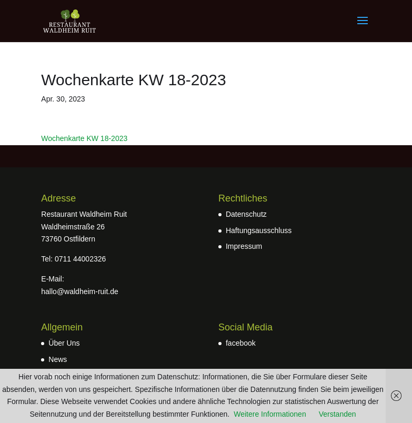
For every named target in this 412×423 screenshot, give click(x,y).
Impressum (244, 246)
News (57, 359)
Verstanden (337, 414)
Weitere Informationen (270, 414)
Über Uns (63, 343)
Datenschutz (246, 214)
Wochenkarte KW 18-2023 (84, 138)
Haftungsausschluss (259, 230)
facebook (241, 343)
